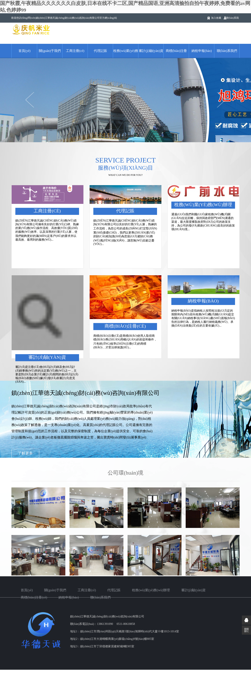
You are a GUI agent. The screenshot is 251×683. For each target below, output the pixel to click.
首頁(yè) (24, 51)
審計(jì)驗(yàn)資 (151, 51)
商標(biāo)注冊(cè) (125, 326)
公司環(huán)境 (125, 473)
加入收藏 (216, 17)
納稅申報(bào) (201, 51)
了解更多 (25, 453)
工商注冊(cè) (75, 51)
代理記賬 (100, 51)
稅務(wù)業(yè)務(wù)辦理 (203, 204)
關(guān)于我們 (50, 51)
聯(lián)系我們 (227, 51)
